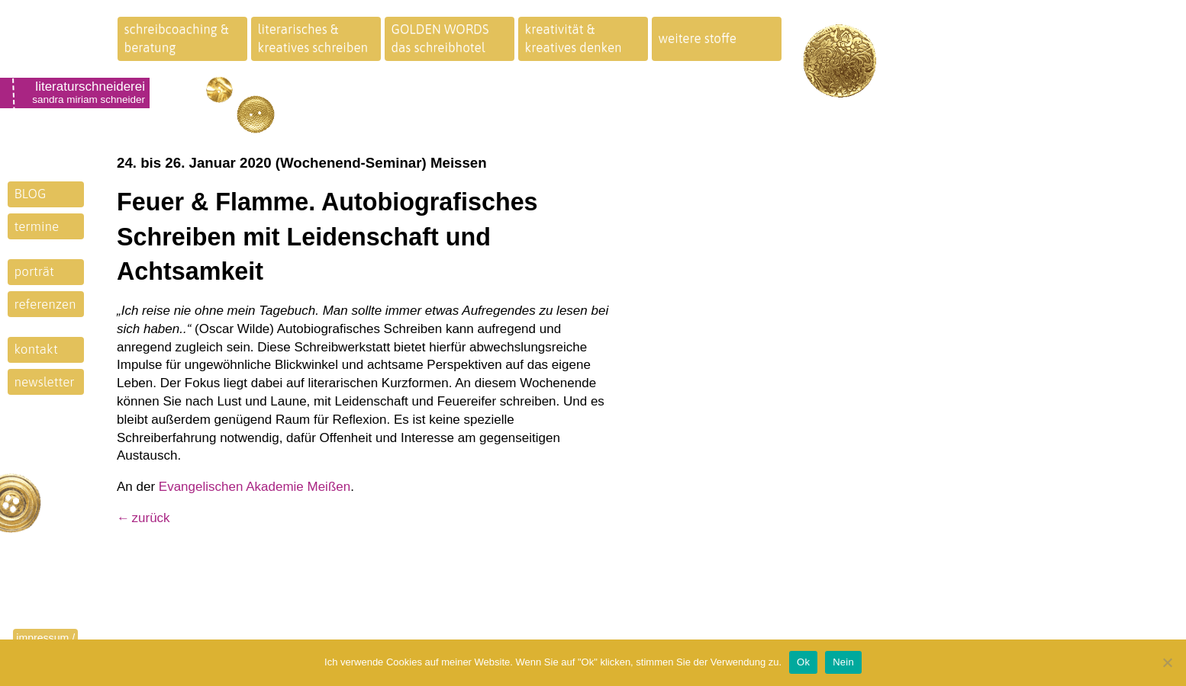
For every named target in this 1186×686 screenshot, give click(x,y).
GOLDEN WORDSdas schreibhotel (440, 38)
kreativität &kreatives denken (573, 38)
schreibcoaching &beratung (176, 38)
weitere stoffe (698, 38)
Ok (803, 662)
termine (37, 226)
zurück (151, 518)
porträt (34, 271)
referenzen (45, 304)
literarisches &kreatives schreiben (313, 38)
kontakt (36, 349)
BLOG (31, 193)
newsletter (45, 381)
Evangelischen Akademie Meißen (254, 486)
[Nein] (1167, 662)
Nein (843, 662)
